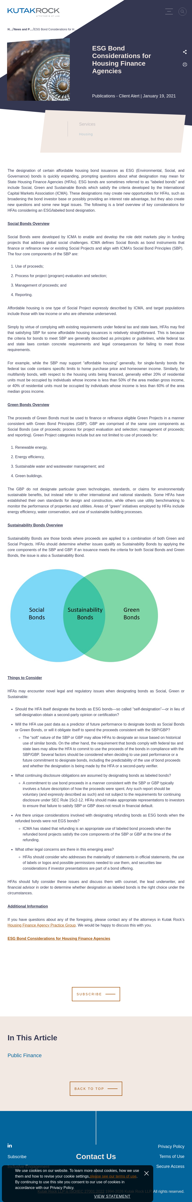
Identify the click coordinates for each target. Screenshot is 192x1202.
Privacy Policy (171, 1146)
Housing (84, 134)
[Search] (184, 12)
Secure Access (170, 1166)
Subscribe (17, 1157)
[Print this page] (185, 65)
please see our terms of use (113, 1186)
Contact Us (96, 1156)
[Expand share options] (185, 52)
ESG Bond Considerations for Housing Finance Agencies (59, 939)
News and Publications (23, 29)
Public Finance (25, 1055)
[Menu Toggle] (170, 11)
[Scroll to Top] (96, 1089)
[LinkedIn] (10, 1146)
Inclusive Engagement (28, 1167)
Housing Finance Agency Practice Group (42, 925)
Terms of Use (171, 1156)
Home (10, 29)
